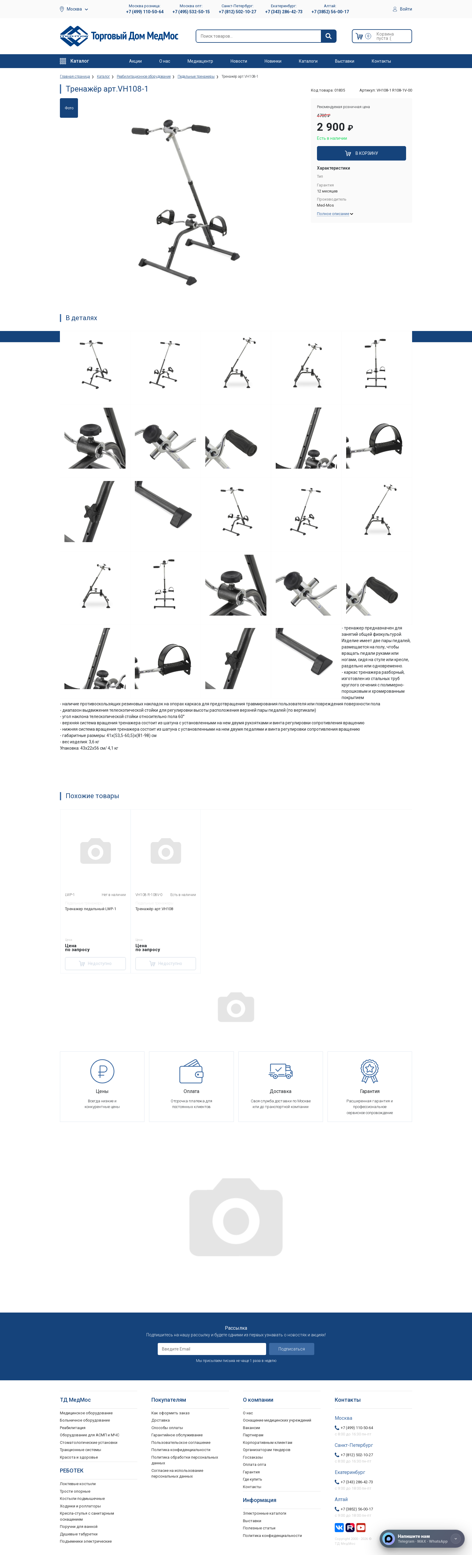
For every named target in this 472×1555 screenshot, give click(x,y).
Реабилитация (72, 1427)
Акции (135, 61)
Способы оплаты (167, 1427)
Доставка (160, 1420)
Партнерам (253, 1435)
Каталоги (308, 61)
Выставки (344, 61)
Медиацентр (200, 61)
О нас (164, 61)
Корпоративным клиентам (267, 1442)
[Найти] (328, 36)
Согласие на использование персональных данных (177, 1473)
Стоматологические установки (88, 1442)
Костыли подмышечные (82, 1498)
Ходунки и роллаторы (80, 1506)
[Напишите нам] (422, 1539)
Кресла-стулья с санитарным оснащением (87, 1516)
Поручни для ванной (79, 1526)
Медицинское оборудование (86, 1413)
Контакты (381, 61)
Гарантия (251, 1472)
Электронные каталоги (264, 1513)
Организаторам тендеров (266, 1449)
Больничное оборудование (85, 1420)
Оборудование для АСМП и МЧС (89, 1435)
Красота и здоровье (79, 1457)
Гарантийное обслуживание (177, 1435)
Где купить (252, 1479)
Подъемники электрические (86, 1541)
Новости (239, 61)
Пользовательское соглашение (180, 1442)
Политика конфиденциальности (180, 1449)
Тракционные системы (80, 1449)
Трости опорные (75, 1491)
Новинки (273, 61)
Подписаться (291, 1349)
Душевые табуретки (79, 1534)
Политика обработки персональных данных (184, 1460)
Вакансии (251, 1427)
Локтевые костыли (78, 1484)
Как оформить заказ (170, 1413)
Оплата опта (254, 1464)
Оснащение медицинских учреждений (277, 1420)
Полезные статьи (259, 1528)
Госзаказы (253, 1457)
